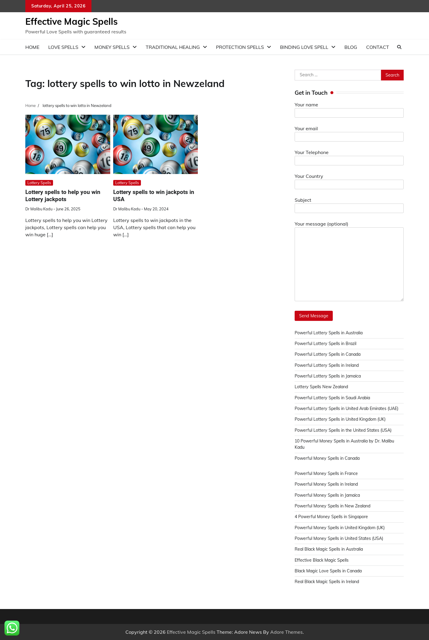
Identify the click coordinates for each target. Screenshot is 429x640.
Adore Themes (286, 632)
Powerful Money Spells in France (326, 473)
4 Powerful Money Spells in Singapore (332, 516)
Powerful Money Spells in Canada (328, 458)
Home (32, 47)
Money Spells (112, 47)
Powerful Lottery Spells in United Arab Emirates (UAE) (348, 408)
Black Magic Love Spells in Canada (329, 571)
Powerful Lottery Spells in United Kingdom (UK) (341, 419)
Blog (350, 47)
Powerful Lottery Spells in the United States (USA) (344, 430)
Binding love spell (304, 47)
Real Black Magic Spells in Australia (330, 549)
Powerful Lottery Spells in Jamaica (328, 376)
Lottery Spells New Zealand (322, 386)
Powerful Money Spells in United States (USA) (340, 538)
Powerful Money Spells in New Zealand (333, 506)
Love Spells (63, 47)
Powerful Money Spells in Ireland (327, 484)
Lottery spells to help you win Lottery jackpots (62, 196)
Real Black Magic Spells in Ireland (328, 581)
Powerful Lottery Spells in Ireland (327, 365)
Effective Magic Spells (71, 21)
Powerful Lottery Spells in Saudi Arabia (333, 397)
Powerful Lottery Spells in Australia (329, 332)
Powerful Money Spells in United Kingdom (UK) (340, 527)
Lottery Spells (39, 182)
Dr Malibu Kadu (38, 208)
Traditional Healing (173, 47)
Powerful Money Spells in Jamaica (328, 495)
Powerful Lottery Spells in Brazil (326, 343)
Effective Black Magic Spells (322, 560)
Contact (377, 47)
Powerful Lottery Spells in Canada (328, 354)
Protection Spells (240, 47)
